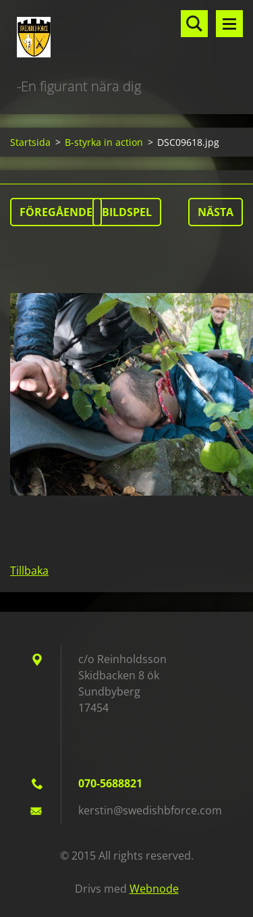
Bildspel (127, 212)
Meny (229, 23)
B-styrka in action (104, 142)
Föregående (56, 212)
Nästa (215, 212)
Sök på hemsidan (194, 23)
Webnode (154, 888)
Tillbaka (29, 570)
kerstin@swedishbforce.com (150, 810)
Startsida (30, 142)
